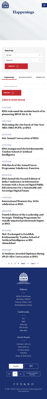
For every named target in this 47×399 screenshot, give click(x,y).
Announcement (25, 77)
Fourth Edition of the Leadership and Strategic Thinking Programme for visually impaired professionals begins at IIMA (23, 219)
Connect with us (24, 344)
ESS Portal (23, 327)
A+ (9, 374)
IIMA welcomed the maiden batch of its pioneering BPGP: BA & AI (23, 113)
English (16, 366)
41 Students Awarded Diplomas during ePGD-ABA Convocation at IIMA (23, 255)
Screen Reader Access (32, 374)
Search (13, 66)
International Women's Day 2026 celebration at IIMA (20, 203)
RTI (23, 319)
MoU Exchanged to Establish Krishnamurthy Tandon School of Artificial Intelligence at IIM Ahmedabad (20, 239)
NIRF (23, 321)
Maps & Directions (23, 356)
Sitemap (23, 324)
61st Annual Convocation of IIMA (20, 138)
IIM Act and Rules (23, 296)
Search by (9, 50)
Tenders (23, 353)
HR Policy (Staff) (23, 299)
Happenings (9, 77)
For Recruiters (23, 350)
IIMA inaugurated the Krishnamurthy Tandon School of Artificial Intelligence (23, 151)
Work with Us (23, 347)
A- (21, 374)
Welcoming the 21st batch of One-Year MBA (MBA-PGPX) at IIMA (23, 126)
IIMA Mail (23, 330)
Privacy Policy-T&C (23, 302)
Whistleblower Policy (23, 305)
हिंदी (31, 366)
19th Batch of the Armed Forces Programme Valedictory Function (20, 167)
